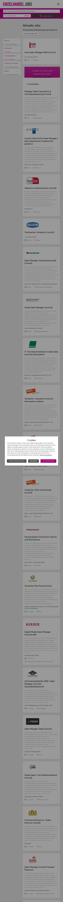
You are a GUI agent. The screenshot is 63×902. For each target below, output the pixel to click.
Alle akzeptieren (48, 461)
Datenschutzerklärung (46, 455)
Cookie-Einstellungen (16, 461)
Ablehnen (33, 461)
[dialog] (31, 451)
